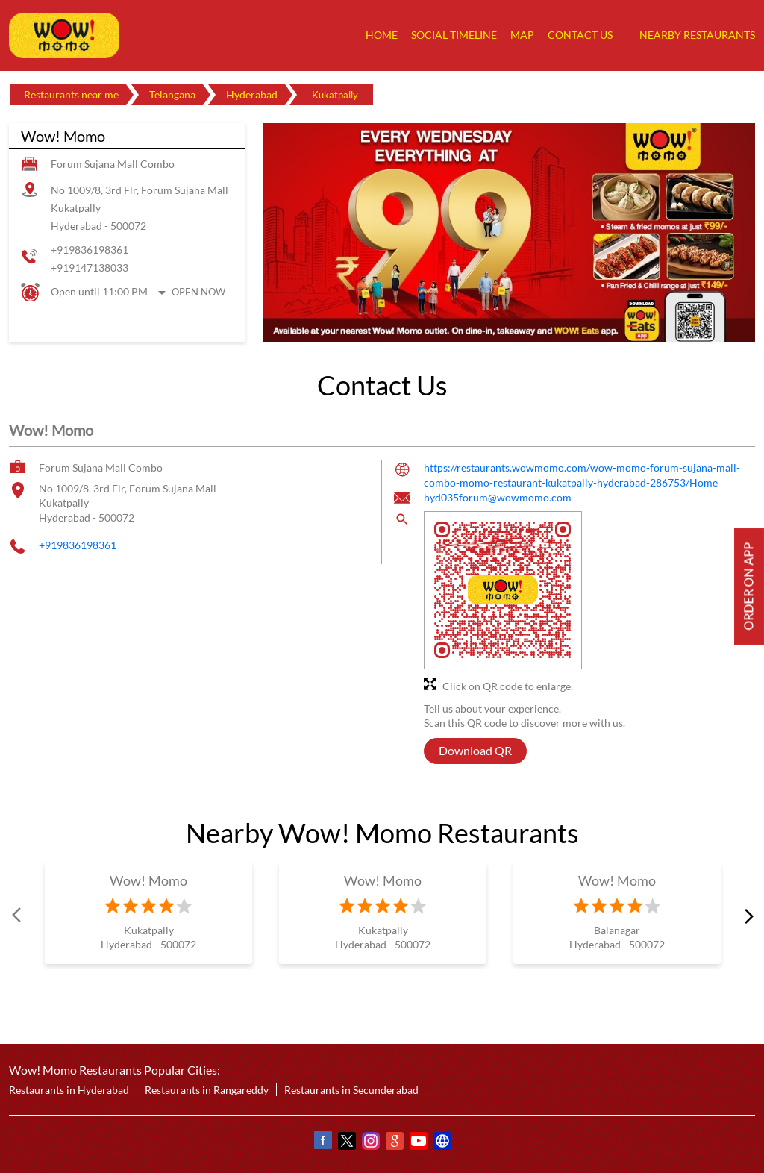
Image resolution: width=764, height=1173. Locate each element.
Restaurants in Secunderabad (351, 1089)
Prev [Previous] (18, 915)
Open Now (198, 292)
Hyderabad (252, 94)
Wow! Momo (149, 880)
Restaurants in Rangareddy (207, 1089)
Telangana (172, 94)
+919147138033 (89, 267)
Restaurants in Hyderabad (69, 1089)
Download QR (475, 750)
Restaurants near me (71, 94)
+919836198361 (89, 249)
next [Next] (746, 915)
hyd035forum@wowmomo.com (498, 497)
